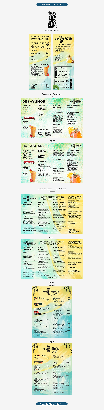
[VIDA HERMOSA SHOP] (52, 4)
